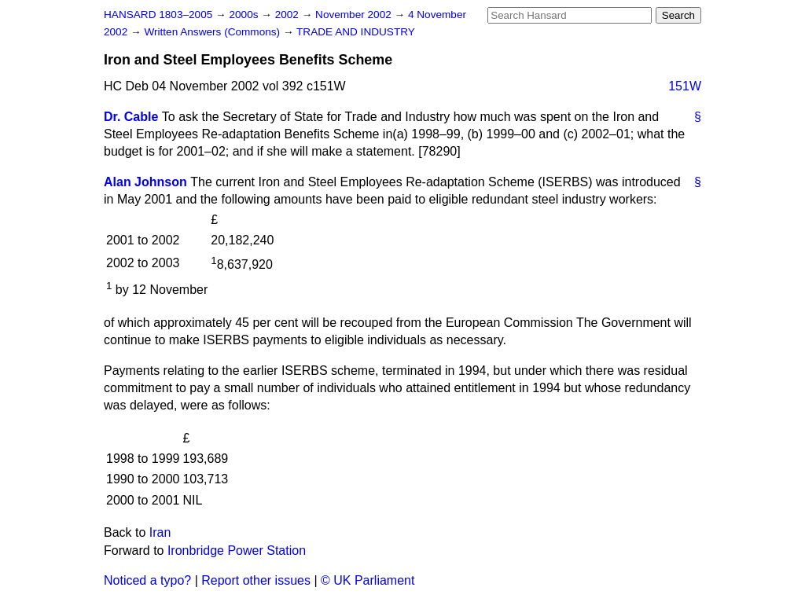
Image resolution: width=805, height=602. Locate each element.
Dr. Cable (131, 116)
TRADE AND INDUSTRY (355, 32)
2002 (288, 14)
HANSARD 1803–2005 (158, 14)
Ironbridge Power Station (236, 550)
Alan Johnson (145, 182)
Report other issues (256, 580)
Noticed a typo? (147, 580)
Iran (160, 532)
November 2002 (355, 14)
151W (684, 86)
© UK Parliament (367, 580)
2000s (245, 14)
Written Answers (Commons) (213, 32)
